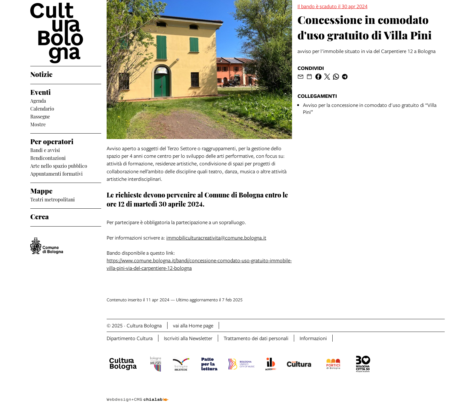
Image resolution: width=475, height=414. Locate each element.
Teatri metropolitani (52, 199)
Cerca (39, 216)
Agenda (38, 100)
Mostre (38, 124)
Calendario (42, 108)
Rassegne (40, 116)
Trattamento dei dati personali (256, 338)
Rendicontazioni (48, 157)
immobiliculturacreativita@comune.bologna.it (216, 237)
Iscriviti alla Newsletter (188, 338)
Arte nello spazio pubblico (58, 165)
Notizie (41, 73)
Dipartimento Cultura (130, 338)
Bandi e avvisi (45, 150)
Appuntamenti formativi (56, 173)
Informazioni (313, 338)
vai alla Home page (193, 325)
